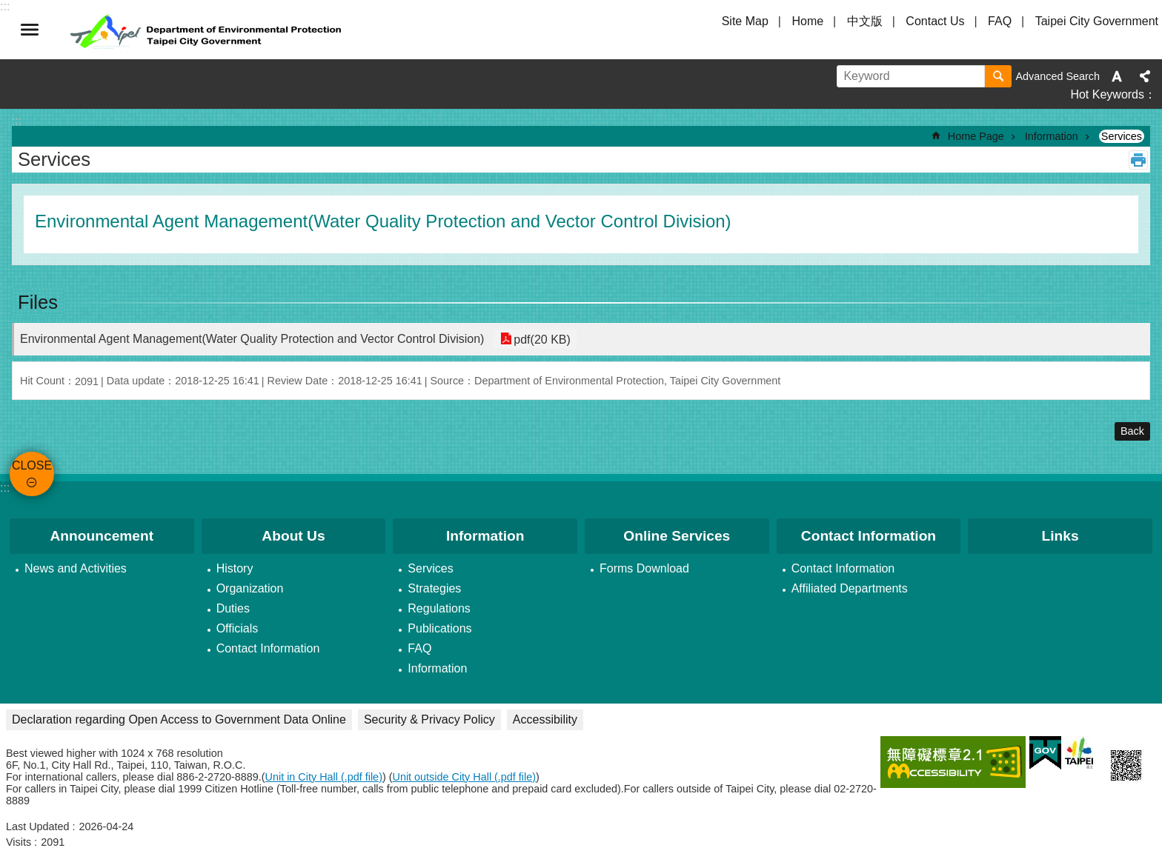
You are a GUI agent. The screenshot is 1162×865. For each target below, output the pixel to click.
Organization (250, 588)
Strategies (434, 588)
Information (1051, 136)
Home (807, 21)
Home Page (976, 136)
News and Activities (75, 568)
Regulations (439, 608)
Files (38, 302)
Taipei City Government (1096, 21)
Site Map (745, 21)
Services (1121, 136)
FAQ (1000, 21)
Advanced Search (1057, 76)
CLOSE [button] (29, 29)
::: (5, 487)
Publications (439, 628)
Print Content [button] (1138, 160)
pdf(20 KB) (540, 339)
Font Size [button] (1117, 76)
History (234, 568)
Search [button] (998, 76)
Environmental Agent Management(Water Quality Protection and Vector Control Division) (252, 339)
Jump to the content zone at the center (7, 7)
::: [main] (16, 121)
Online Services (676, 536)
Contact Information (268, 648)
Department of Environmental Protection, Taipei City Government (207, 29)
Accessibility (545, 719)
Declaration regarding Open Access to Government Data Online (179, 719)
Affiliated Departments (849, 588)
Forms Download (644, 568)
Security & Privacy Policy (429, 719)
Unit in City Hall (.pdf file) (323, 777)
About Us (293, 536)
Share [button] (1145, 76)
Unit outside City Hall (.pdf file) (465, 777)
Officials (237, 628)
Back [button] (1132, 431)
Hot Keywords (1107, 94)
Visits (18, 842)
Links (1060, 536)
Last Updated (38, 826)
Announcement (102, 536)
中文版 (865, 21)
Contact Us (935, 21)
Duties (233, 608)
